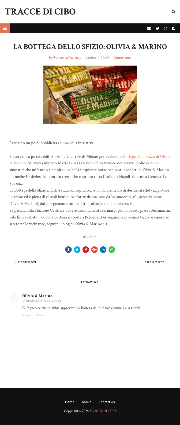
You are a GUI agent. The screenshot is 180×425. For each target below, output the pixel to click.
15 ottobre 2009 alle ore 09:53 (41, 300)
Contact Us (106, 402)
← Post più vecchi (24, 262)
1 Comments (121, 57)
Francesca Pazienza (67, 57)
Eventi (91, 237)
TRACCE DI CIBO (40, 12)
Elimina (39, 316)
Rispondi (27, 316)
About (86, 402)
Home (69, 402)
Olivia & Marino (37, 296)
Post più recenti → (155, 262)
